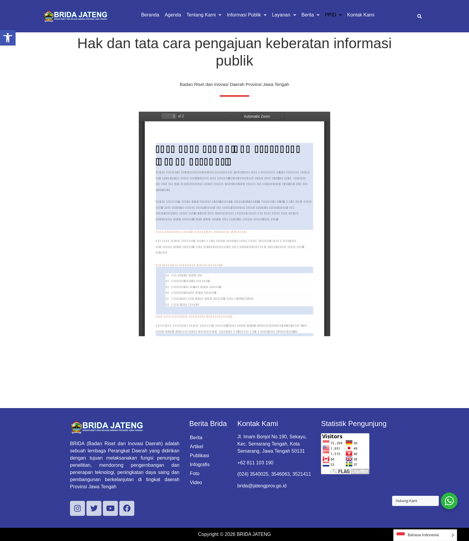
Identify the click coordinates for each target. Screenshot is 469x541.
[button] (8, 38)
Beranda (150, 15)
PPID (333, 15)
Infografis (200, 464)
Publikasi (199, 455)
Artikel (196, 446)
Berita (311, 15)
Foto (195, 473)
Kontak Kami (360, 15)
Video (196, 482)
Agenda (173, 15)
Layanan (284, 15)
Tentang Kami (204, 15)
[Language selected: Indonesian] (425, 535)
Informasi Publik (247, 15)
